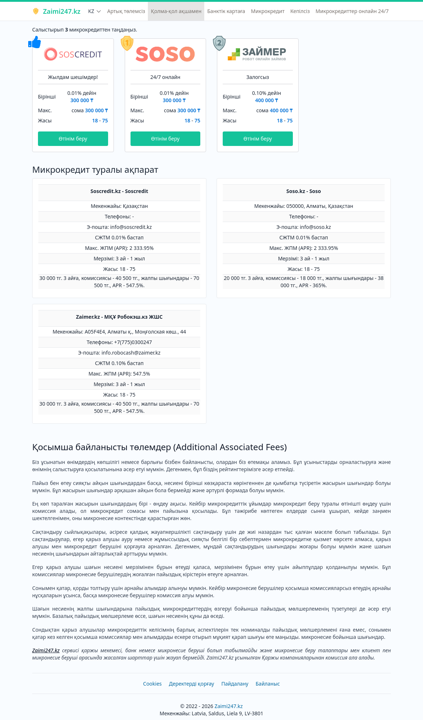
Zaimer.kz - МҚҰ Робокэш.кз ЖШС (119, 316)
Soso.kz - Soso (303, 191)
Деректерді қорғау (191, 683)
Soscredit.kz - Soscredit (119, 191)
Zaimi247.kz (56, 11)
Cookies (152, 683)
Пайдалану (234, 683)
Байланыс (268, 683)
